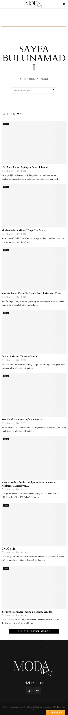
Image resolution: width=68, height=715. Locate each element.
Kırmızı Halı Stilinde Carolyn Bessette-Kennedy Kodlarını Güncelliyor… (29, 484)
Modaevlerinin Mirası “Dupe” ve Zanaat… (25, 230)
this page (38, 647)
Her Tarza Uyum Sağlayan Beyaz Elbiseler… (26, 167)
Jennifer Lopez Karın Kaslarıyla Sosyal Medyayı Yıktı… (33, 293)
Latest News (11, 114)
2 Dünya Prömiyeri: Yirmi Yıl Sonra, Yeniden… (28, 612)
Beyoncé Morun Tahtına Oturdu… (21, 356)
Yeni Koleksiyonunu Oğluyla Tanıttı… (23, 419)
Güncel (6, 124)
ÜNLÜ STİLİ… (10, 549)
